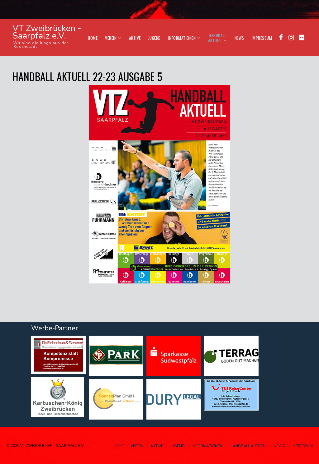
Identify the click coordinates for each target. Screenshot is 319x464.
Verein (113, 38)
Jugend (154, 38)
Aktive (135, 38)
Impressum (262, 38)
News (239, 38)
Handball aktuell (217, 38)
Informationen (184, 38)
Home (93, 38)
